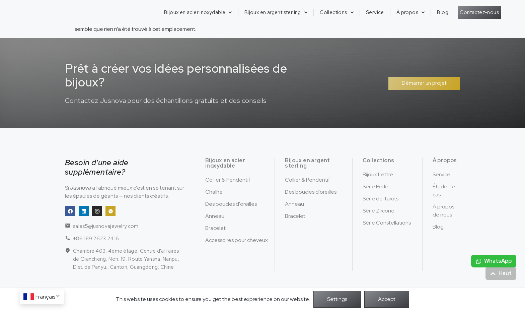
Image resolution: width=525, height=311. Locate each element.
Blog (442, 12)
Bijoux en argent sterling (275, 12)
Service (375, 12)
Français (48, 296)
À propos (410, 12)
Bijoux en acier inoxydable (198, 12)
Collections (337, 12)
